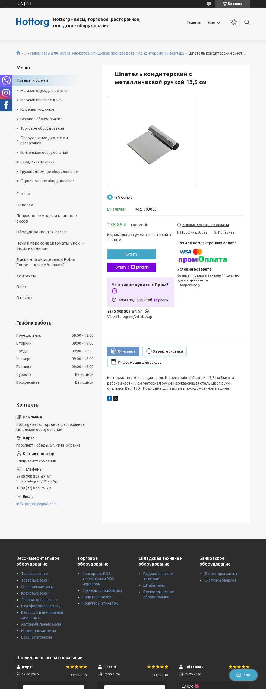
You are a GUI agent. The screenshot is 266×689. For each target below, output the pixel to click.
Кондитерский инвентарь (161, 53)
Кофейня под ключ (37, 109)
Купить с (131, 267)
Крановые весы (35, 593)
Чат (243, 674)
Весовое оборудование (41, 119)
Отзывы (24, 297)
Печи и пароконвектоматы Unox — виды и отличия (50, 246)
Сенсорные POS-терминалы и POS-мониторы (98, 578)
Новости (24, 204)
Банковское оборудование (44, 152)
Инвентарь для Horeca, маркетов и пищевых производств (82, 53)
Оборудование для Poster (41, 232)
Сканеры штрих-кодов (102, 590)
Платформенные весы (41, 606)
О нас (21, 286)
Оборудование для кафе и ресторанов (44, 140)
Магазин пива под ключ (41, 100)
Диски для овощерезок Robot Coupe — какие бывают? (45, 262)
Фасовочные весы (37, 587)
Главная (194, 22)
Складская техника (37, 162)
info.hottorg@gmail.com (36, 504)
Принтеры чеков (97, 597)
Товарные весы (35, 580)
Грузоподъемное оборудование (49, 171)
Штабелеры (154, 585)
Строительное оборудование (47, 181)
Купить (132, 254)
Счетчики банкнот (220, 580)
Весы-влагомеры (36, 637)
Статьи (23, 193)
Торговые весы (34, 573)
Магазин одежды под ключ (44, 90)
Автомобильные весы (41, 624)
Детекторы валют (220, 573)
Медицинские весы (38, 630)
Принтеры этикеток (100, 603)
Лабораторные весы (39, 600)
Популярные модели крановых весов (47, 218)
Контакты (26, 276)
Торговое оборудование (42, 128)
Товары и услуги (32, 80)
